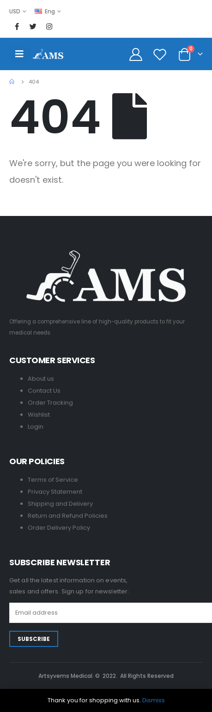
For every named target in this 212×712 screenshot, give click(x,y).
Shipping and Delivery (60, 503)
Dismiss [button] (153, 700)
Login (35, 426)
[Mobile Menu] (19, 54)
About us (41, 378)
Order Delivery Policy (59, 527)
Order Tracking (50, 402)
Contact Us (44, 390)
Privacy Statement (55, 491)
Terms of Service (53, 479)
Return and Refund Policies (68, 515)
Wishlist (39, 414)
